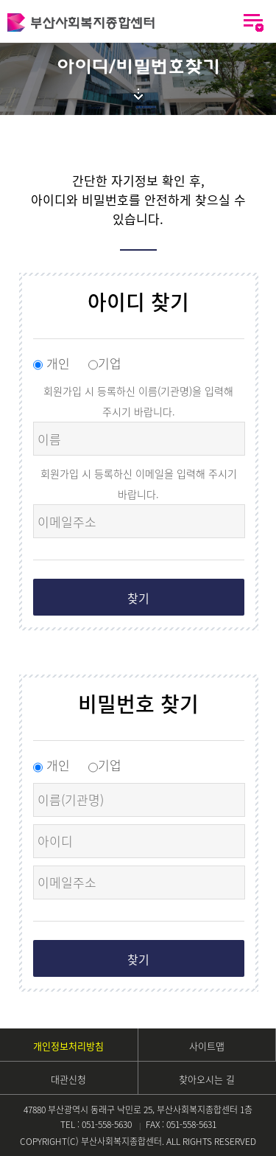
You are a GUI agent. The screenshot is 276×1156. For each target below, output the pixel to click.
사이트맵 (206, 1046)
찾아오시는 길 (207, 1079)
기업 (104, 363)
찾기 (138, 598)
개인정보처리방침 (68, 1046)
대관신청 (68, 1079)
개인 (53, 363)
